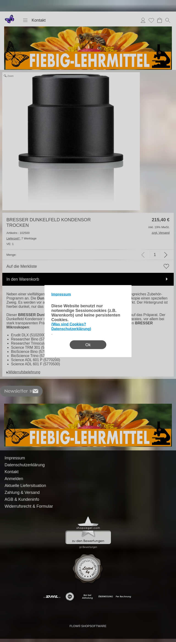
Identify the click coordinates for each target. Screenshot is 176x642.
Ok (88, 344)
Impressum (61, 294)
